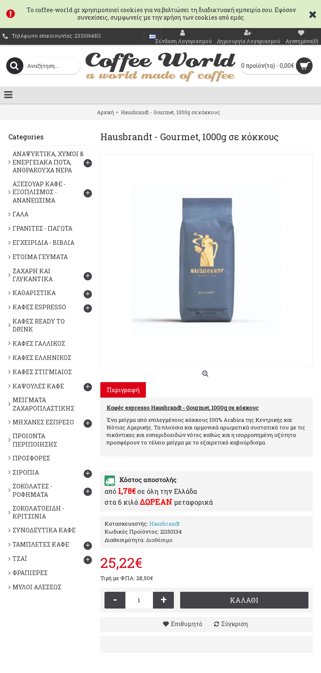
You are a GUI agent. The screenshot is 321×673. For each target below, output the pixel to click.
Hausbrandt (164, 523)
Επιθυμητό (186, 624)
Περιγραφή (123, 389)
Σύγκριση (234, 624)
